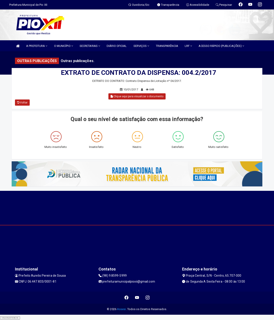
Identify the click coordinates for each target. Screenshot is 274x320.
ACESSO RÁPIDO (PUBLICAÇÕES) (221, 46)
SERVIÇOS (141, 46)
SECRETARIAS (90, 46)
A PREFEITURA (36, 46)
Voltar (22, 102)
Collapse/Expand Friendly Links (10, 317)
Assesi (121, 309)
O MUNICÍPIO (63, 46)
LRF (188, 46)
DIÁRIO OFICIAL (117, 46)
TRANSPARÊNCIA (167, 46)
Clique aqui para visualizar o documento (137, 96)
